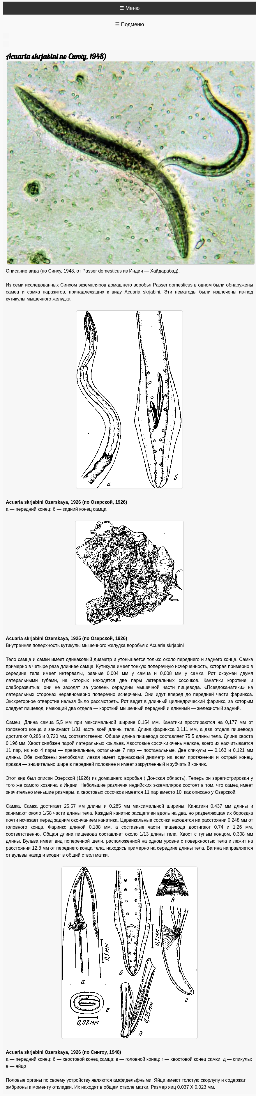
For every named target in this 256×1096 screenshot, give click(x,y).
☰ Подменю (129, 24)
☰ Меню (129, 8)
